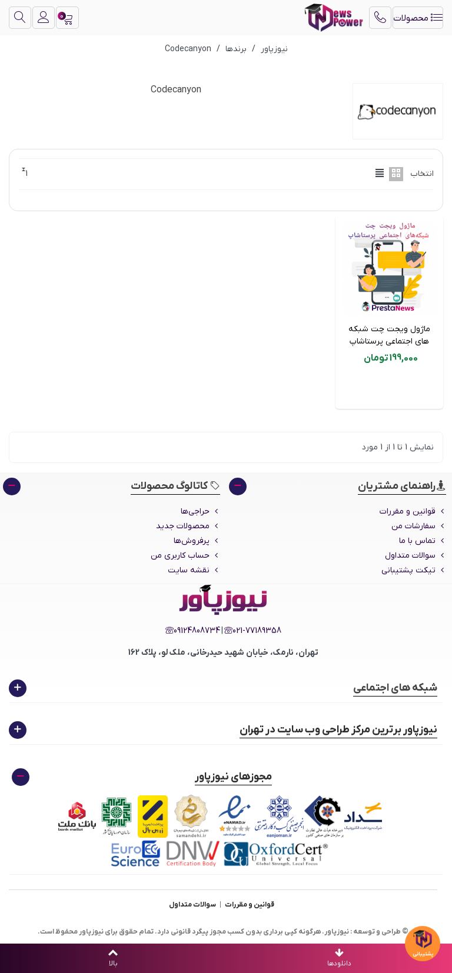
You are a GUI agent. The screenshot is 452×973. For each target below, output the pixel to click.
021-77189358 (252, 631)
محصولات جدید (188, 526)
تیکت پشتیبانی (413, 570)
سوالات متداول (415, 555)
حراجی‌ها (200, 511)
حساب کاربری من (185, 555)
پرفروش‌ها (197, 541)
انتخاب (422, 173)
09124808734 (192, 631)
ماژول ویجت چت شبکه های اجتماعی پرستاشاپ (389, 335)
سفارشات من (418, 526)
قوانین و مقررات (413, 511)
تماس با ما (422, 541)
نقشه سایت (194, 570)
